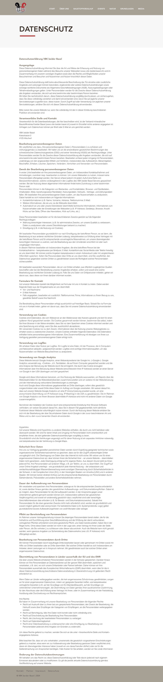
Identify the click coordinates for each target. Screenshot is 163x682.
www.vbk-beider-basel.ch (57, 124)
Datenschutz (53, 671)
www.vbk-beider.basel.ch (92, 71)
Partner (30, 671)
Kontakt (20, 671)
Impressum (40, 671)
